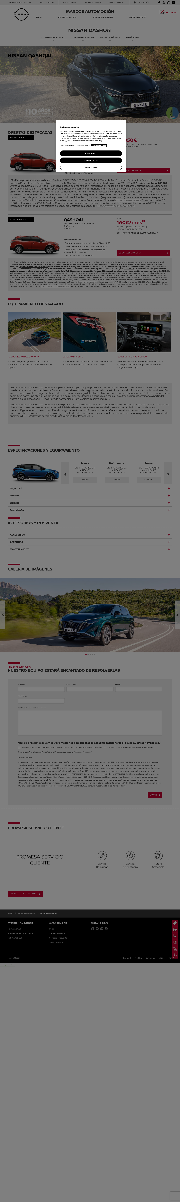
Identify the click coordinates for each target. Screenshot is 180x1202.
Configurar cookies (91, 167)
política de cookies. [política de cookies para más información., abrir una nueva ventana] (98, 146)
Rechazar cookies (90, 160)
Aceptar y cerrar (91, 153)
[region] (91, 146)
